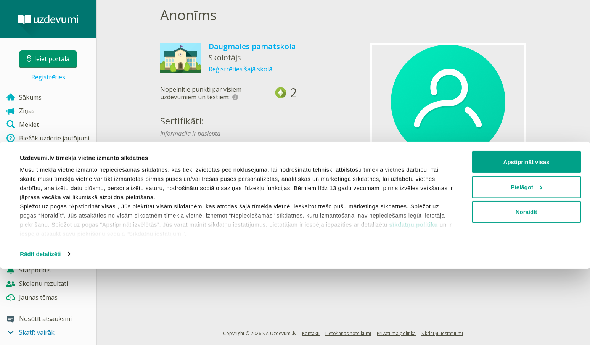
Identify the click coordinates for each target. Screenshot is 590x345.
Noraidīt (526, 288)
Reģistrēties (48, 77)
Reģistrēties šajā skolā (240, 69)
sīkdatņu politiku (413, 300)
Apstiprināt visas (526, 238)
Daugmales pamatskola (252, 46)
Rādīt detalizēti (40, 330)
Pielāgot (526, 263)
